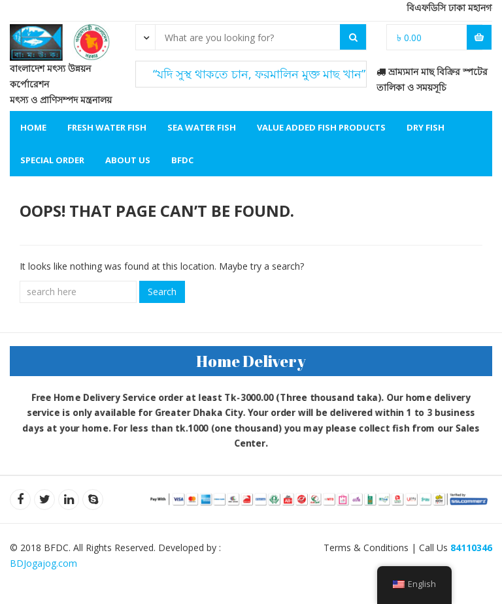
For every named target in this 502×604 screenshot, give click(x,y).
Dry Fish (425, 127)
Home (33, 127)
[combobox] (146, 36)
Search (162, 291)
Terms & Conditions (366, 547)
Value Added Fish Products (321, 127)
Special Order (52, 160)
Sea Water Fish (201, 127)
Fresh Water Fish (106, 127)
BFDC (182, 160)
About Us (127, 160)
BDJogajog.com (43, 563)
